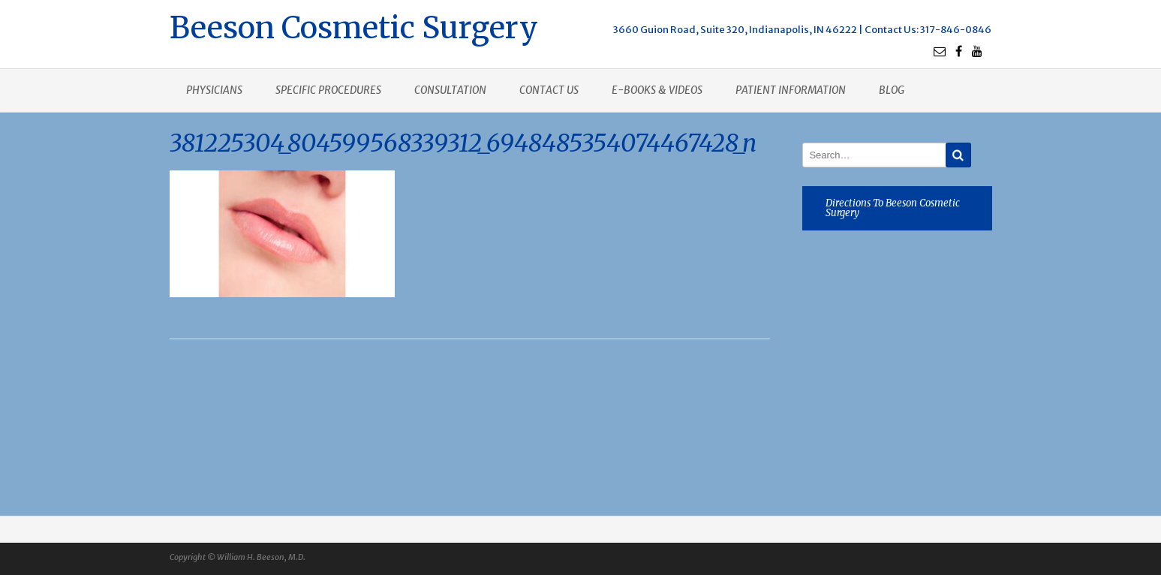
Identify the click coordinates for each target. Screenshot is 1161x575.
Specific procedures (328, 90)
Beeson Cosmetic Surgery (354, 26)
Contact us (549, 90)
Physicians (214, 90)
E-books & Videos (657, 90)
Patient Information (790, 90)
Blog (891, 90)
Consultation (450, 90)
